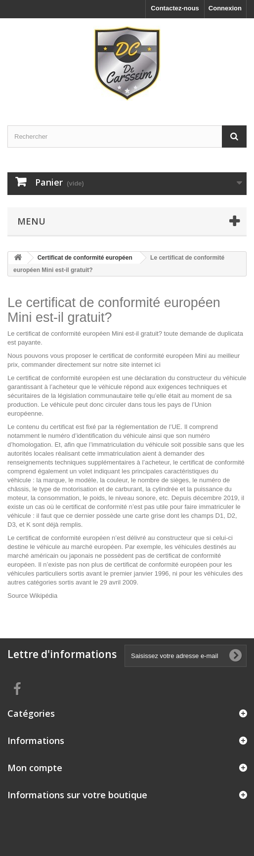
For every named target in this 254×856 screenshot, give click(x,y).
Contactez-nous (175, 8)
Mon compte (34, 768)
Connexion (225, 8)
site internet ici (140, 364)
